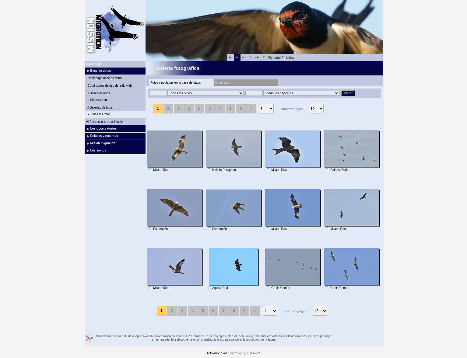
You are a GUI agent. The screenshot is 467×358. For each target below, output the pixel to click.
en (243, 57)
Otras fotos (222, 82)
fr (264, 57)
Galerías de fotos (99, 107)
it (250, 57)
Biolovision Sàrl (216, 353)
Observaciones (97, 93)
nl (230, 57)
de (257, 57)
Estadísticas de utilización (105, 121)
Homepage (94, 64)
